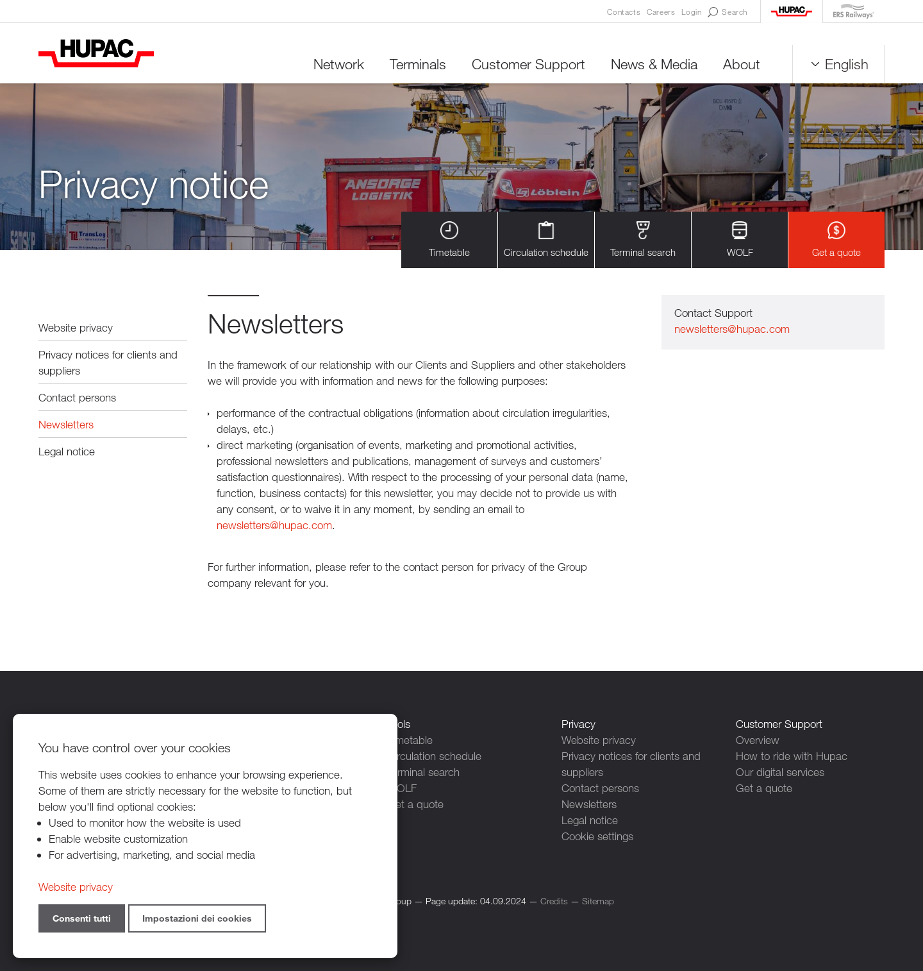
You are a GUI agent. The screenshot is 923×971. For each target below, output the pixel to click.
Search (727, 12)
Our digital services (780, 772)
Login (691, 11)
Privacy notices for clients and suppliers (108, 362)
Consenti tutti (82, 918)
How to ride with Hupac (791, 756)
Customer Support (528, 63)
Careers (661, 11)
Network (338, 63)
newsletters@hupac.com (274, 525)
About (741, 63)
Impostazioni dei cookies (197, 918)
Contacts (623, 11)
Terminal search (643, 239)
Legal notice (66, 451)
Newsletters (66, 424)
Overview (757, 740)
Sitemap (598, 900)
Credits (554, 900)
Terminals (418, 63)
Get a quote (836, 239)
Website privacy (75, 327)
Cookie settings (597, 836)
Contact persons (77, 397)
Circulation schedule (546, 239)
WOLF (740, 239)
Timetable (449, 239)
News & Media (654, 63)
